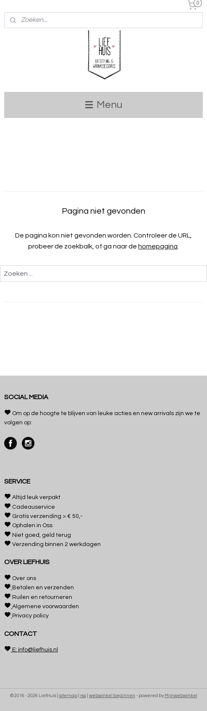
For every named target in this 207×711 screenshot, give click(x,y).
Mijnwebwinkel (181, 695)
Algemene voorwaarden (45, 606)
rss (83, 695)
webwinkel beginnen (112, 695)
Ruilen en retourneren (42, 597)
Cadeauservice (33, 507)
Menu (103, 104)
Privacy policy (30, 616)
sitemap (68, 695)
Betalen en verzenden (43, 588)
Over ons (24, 578)
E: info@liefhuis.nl (34, 650)
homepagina (158, 246)
